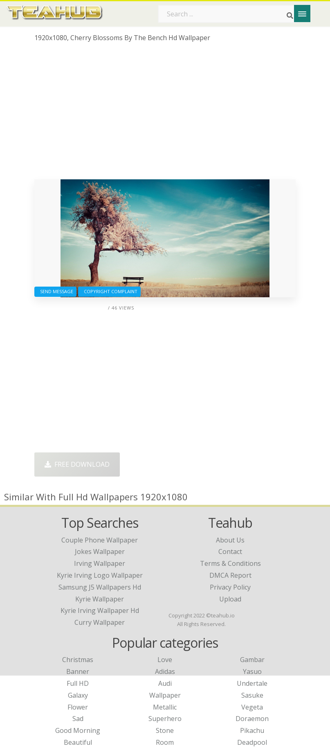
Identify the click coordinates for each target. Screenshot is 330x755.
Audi (165, 683)
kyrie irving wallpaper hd (100, 610)
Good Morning (77, 730)
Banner (77, 671)
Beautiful (78, 742)
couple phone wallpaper (99, 540)
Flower (77, 707)
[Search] (290, 15)
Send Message (55, 291)
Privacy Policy (230, 587)
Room (165, 742)
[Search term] (228, 14)
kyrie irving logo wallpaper (100, 575)
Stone (165, 730)
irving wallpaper (99, 563)
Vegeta (252, 707)
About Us (230, 540)
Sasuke (252, 695)
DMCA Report (230, 575)
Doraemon (252, 718)
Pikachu (252, 730)
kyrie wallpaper (99, 599)
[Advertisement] (165, 114)
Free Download (77, 464)
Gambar (252, 659)
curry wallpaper (99, 622)
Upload (230, 599)
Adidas (165, 671)
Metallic (165, 707)
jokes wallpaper (100, 551)
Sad (77, 718)
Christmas (77, 659)
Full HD (78, 683)
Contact (230, 551)
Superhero (165, 718)
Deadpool (252, 742)
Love (164, 659)
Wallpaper (165, 695)
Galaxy (78, 695)
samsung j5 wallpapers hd (99, 587)
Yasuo (252, 671)
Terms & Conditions (230, 563)
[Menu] (302, 13)
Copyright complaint (109, 291)
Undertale (252, 683)
